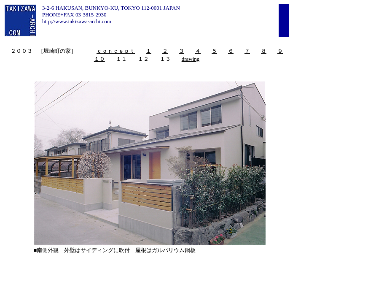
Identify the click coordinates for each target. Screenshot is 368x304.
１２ (143, 59)
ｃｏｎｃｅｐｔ (116, 51)
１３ (165, 59)
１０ (99, 59)
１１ (121, 59)
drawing (191, 59)
